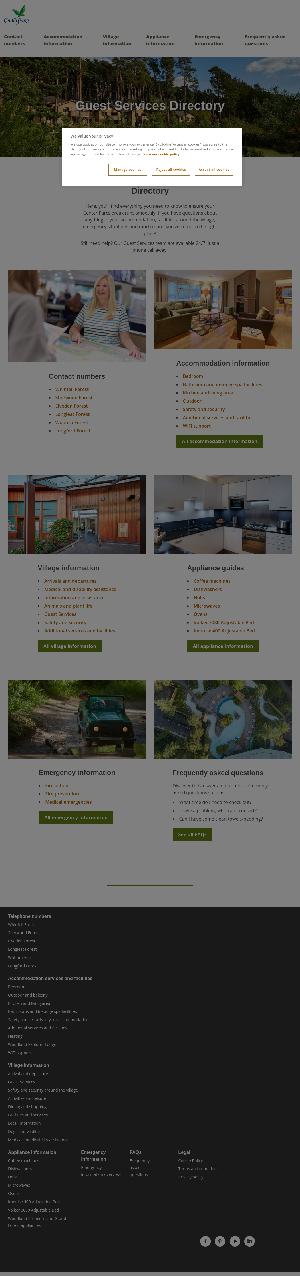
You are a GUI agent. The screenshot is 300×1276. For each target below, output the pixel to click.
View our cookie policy (161, 154)
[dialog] (152, 157)
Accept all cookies (214, 169)
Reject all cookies (171, 169)
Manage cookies (128, 169)
